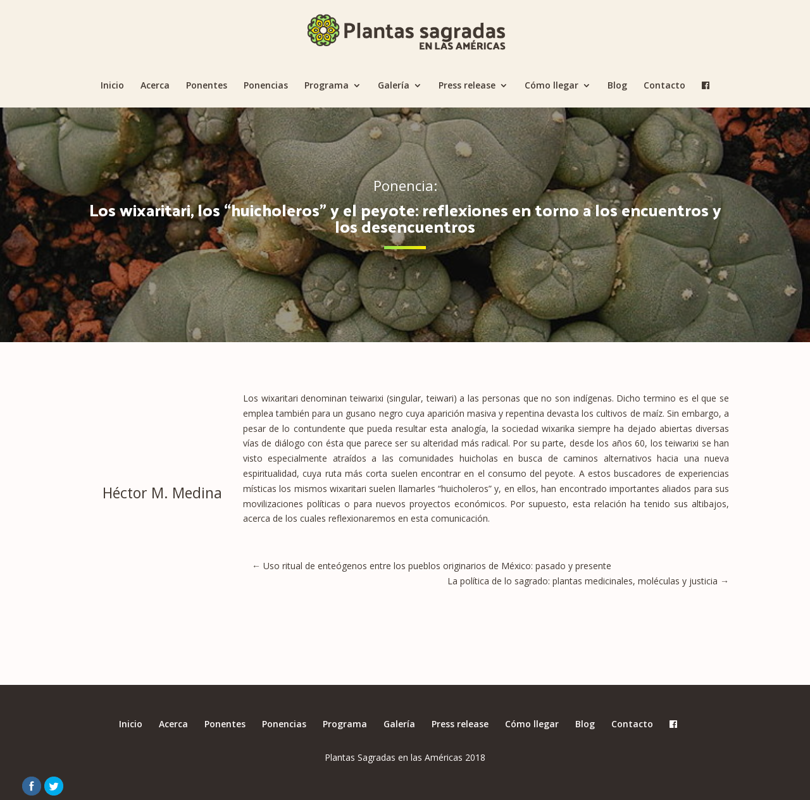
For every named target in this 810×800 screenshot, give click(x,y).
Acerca (155, 86)
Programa (326, 86)
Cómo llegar (551, 86)
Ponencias (266, 86)
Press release (467, 86)
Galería (393, 86)
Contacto (664, 86)
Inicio (112, 86)
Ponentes (206, 86)
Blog (617, 86)
